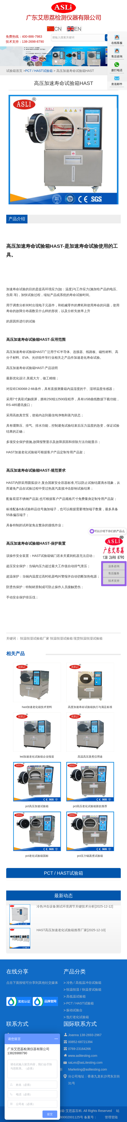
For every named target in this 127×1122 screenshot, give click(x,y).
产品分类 (75, 971)
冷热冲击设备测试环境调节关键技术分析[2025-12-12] (74, 906)
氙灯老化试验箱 (77, 1017)
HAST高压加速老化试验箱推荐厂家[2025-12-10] (71, 930)
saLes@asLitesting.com (85, 1062)
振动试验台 (74, 1010)
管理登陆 (111, 1117)
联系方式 (17, 1024)
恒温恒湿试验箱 (61, 638)
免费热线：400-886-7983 (24, 36)
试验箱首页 (14, 71)
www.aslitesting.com (82, 1055)
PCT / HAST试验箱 (39, 71)
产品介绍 (17, 219)
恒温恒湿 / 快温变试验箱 (83, 989)
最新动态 (63, 895)
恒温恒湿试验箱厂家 (34, 638)
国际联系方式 (80, 1024)
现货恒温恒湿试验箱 (88, 638)
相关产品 (15, 653)
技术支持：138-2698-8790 (25, 41)
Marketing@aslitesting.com (87, 1069)
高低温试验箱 (76, 996)
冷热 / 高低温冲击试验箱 (83, 982)
